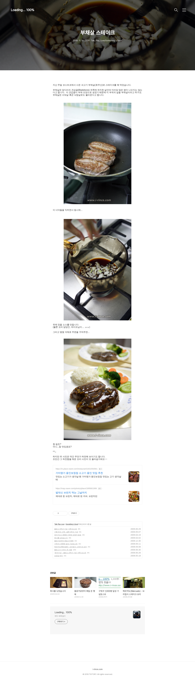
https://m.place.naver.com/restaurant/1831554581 (76, 469)
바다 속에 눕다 (60, 616)
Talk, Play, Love (59, 524)
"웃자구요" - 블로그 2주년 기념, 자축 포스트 (70, 553)
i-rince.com (98, 669)
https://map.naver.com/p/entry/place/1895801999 (76, 488)
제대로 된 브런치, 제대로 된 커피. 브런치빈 (76, 496)
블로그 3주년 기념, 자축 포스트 (65, 529)
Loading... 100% (22, 10)
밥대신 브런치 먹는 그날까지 (71, 492)
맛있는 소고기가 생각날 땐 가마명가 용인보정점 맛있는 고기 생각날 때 (88, 478)
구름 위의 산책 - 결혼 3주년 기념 (66, 532)
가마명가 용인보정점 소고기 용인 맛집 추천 (79, 473)
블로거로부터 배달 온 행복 (64, 541)
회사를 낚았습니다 (61, 538)
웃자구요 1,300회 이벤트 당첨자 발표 (67, 535)
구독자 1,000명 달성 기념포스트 (66, 544)
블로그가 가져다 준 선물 (63, 550)
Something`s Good (72, 524)
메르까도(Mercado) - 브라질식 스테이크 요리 (70, 547)
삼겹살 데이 (58, 556)
